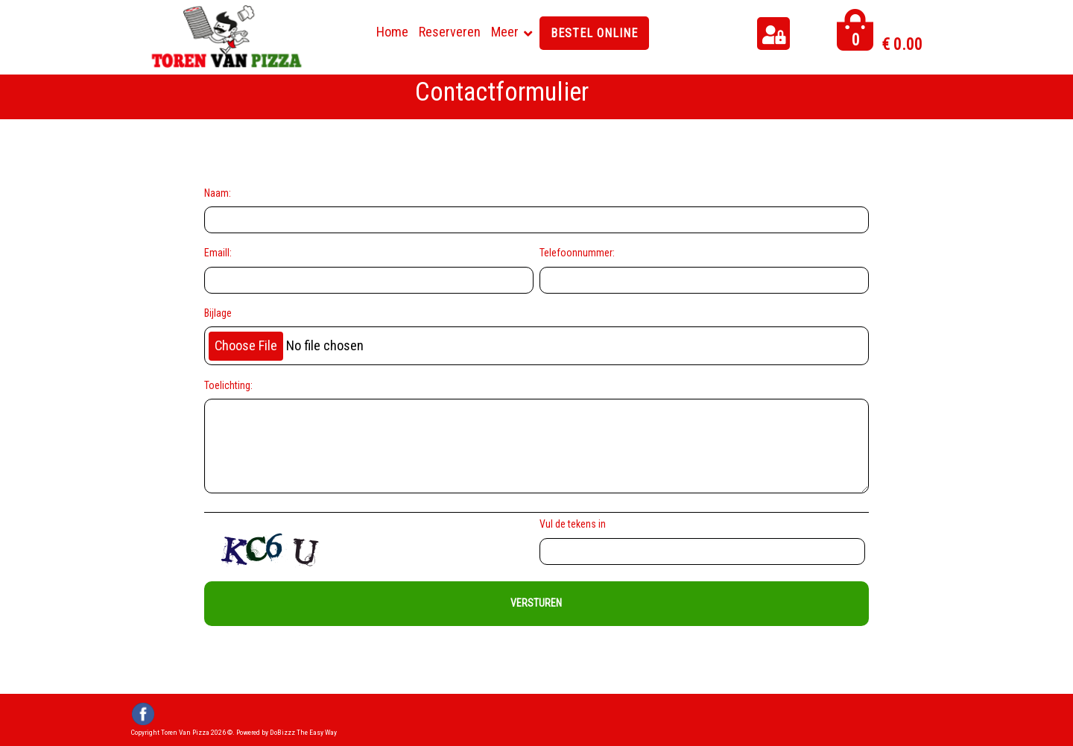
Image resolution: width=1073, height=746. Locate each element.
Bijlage (218, 313)
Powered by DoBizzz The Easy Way (286, 732)
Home (392, 31)
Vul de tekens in (574, 524)
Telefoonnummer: (577, 253)
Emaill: (218, 253)
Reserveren (450, 31)
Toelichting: (228, 385)
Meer (505, 31)
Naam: (217, 193)
